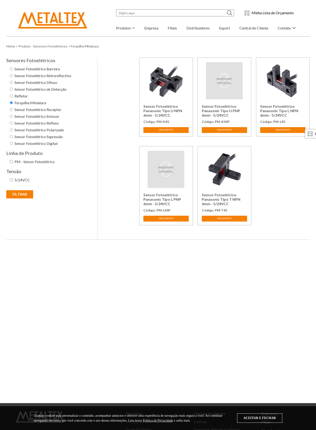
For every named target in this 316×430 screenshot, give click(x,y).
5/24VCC (22, 180)
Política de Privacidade (158, 420)
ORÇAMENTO (166, 129)
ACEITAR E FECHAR (259, 418)
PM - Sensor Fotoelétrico (34, 161)
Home (10, 46)
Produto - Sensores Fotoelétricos (42, 46)
